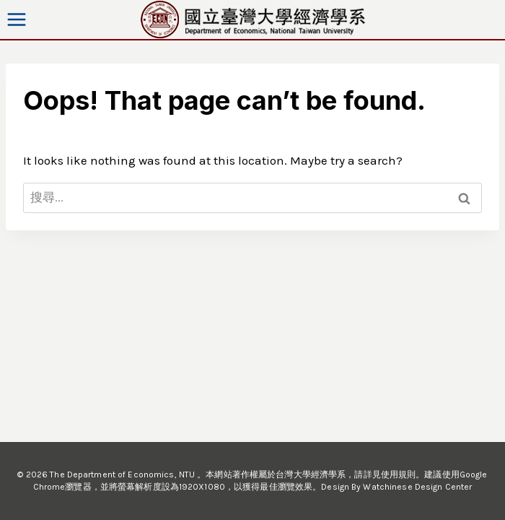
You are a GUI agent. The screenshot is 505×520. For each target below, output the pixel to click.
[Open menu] (17, 19)
